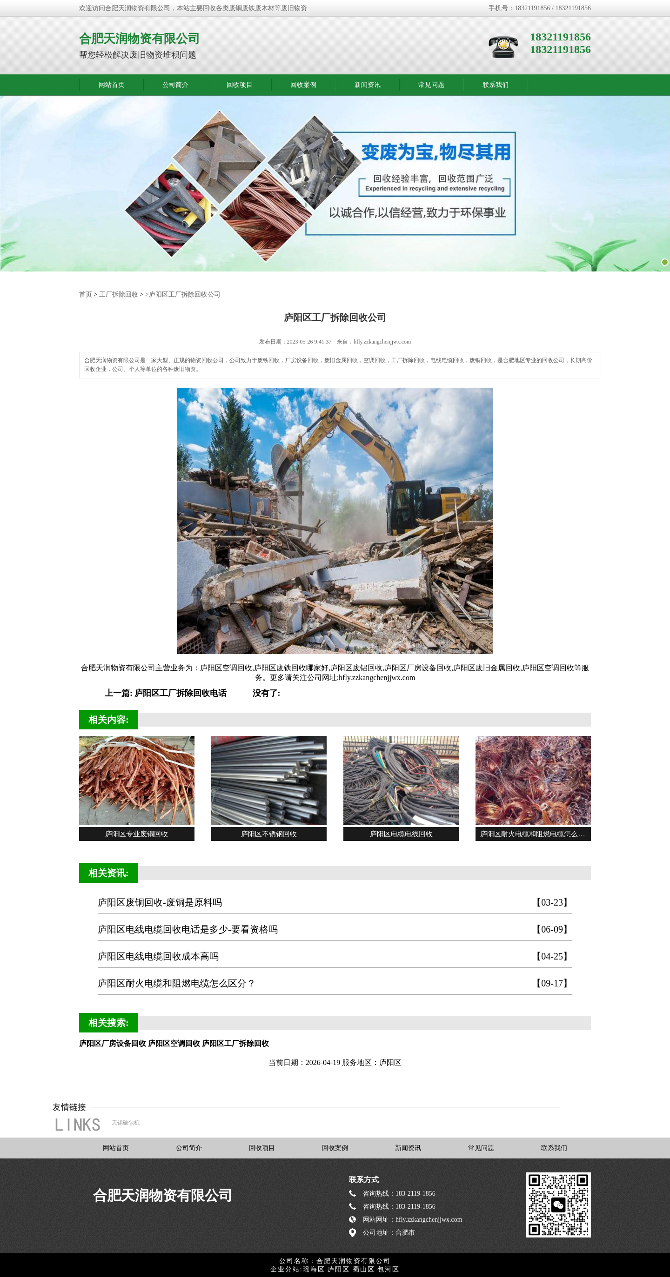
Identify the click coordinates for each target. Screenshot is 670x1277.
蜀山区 (364, 1268)
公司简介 (175, 84)
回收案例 (303, 84)
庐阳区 (339, 1268)
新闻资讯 (368, 84)
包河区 (388, 1268)
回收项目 (240, 84)
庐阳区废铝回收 (356, 667)
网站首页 (112, 84)
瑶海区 (314, 1268)
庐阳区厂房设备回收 (417, 667)
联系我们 (495, 84)
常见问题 (431, 84)
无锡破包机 (126, 1122)
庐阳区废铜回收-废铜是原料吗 (335, 902)
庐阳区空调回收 (226, 667)
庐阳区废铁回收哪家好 (291, 667)
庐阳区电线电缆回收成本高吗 (335, 956)
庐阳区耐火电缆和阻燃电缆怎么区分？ (335, 983)
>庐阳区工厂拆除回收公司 (183, 294)
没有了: (267, 692)
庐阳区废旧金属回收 (486, 667)
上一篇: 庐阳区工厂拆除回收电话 (166, 692)
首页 (85, 294)
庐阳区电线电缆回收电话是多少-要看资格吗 (335, 929)
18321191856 (560, 37)
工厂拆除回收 (118, 294)
